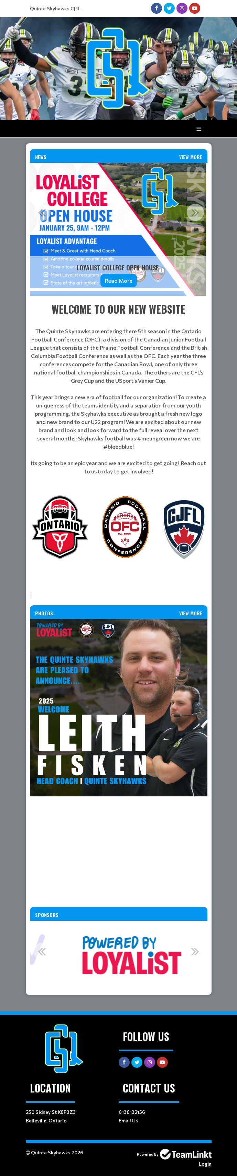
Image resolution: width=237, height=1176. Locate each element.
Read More (118, 280)
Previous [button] (42, 212)
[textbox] (118, 388)
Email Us (128, 1120)
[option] (118, 229)
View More (190, 156)
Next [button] (195, 212)
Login (205, 1164)
